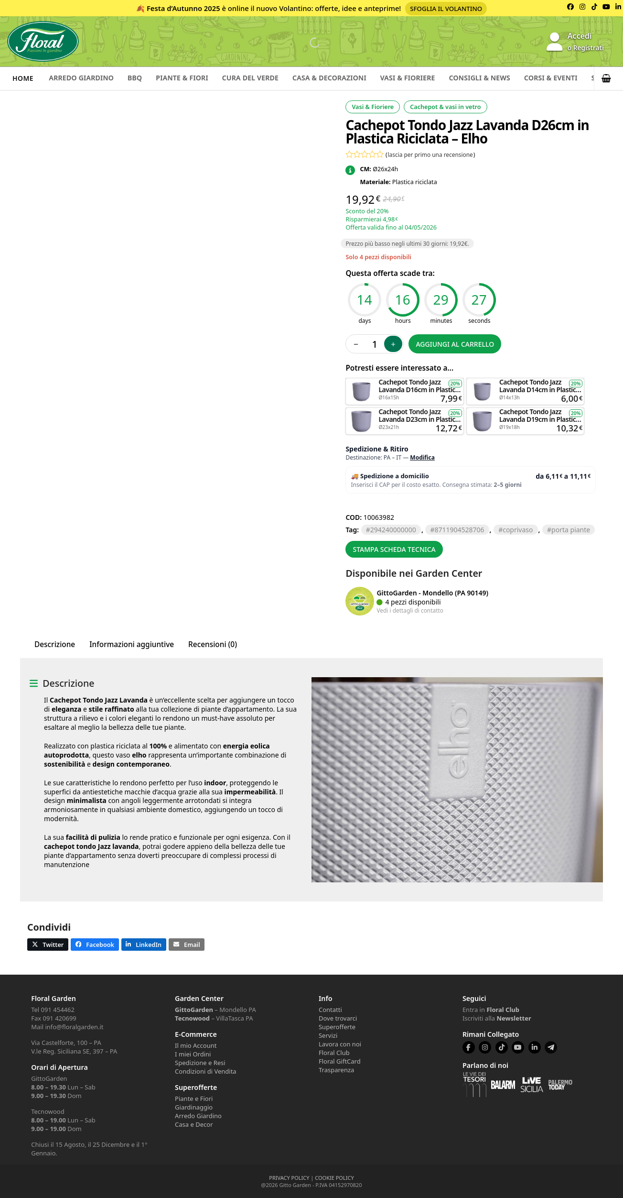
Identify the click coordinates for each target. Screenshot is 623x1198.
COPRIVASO (518, 529)
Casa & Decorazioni (348, 78)
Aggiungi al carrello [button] (404, 382)
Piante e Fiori (194, 1098)
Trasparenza (336, 1070)
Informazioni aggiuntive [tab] (131, 644)
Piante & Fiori (192, 78)
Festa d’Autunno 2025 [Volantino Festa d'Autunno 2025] (183, 8)
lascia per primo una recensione (430, 154)
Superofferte (337, 1026)
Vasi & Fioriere (431, 78)
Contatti (330, 1009)
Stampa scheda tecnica (394, 549)
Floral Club (334, 1052)
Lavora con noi (340, 1044)
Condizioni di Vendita (205, 1071)
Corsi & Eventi (583, 78)
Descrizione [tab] (54, 644)
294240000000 (393, 529)
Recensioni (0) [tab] (212, 644)
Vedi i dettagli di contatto (409, 610)
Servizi (328, 1035)
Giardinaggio (194, 1107)
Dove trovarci (338, 1018)
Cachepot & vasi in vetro (445, 107)
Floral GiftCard (340, 1061)
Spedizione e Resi (200, 1062)
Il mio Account (195, 1045)
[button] (608, 78)
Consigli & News (507, 78)
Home (22, 78)
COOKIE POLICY (334, 1177)
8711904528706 (459, 529)
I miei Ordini (193, 1054)
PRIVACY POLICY (289, 1177)
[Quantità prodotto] (374, 344)
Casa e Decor (194, 1124)
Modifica (422, 457)
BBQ (141, 78)
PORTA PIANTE (570, 529)
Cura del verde (264, 78)
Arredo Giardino (84, 78)
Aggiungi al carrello (455, 344)
